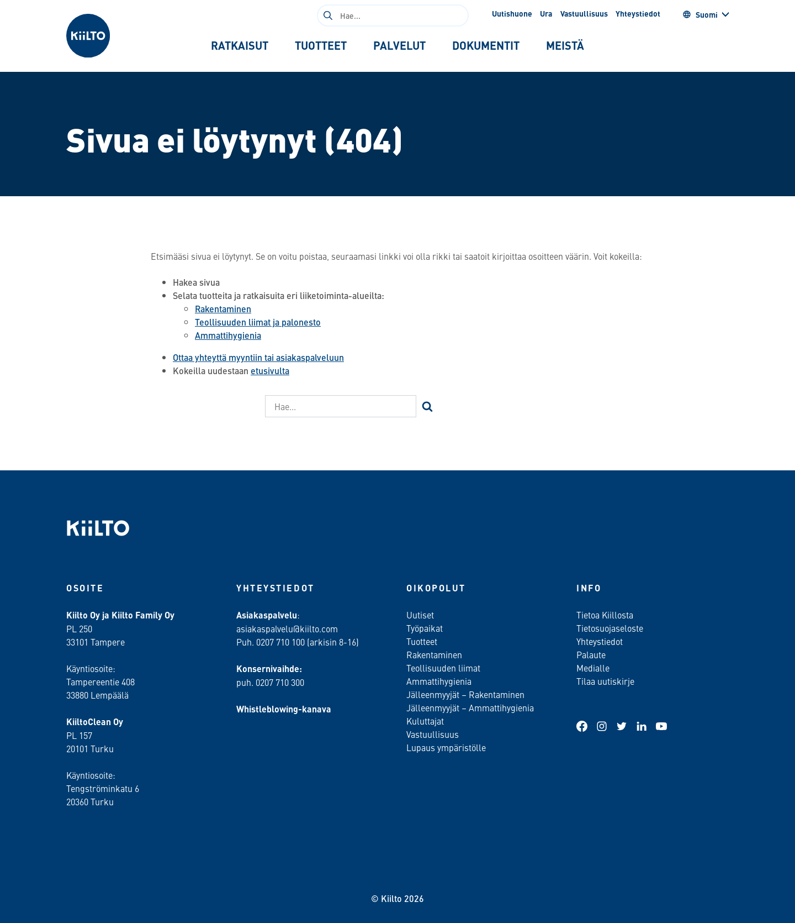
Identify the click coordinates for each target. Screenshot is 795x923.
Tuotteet (421, 641)
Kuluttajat (425, 721)
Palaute (591, 654)
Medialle (594, 668)
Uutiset (420, 615)
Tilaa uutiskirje (605, 681)
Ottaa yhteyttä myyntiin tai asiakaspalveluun (258, 357)
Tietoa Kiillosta (604, 615)
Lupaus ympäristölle (446, 747)
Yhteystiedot (638, 13)
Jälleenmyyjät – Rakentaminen (465, 694)
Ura (546, 13)
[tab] (240, 45)
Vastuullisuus (584, 13)
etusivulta (270, 370)
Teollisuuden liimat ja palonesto (258, 322)
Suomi (700, 14)
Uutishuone (512, 13)
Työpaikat (424, 628)
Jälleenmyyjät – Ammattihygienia (470, 707)
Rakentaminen (223, 308)
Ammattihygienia (228, 335)
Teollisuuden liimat (443, 668)
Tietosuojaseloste (609, 628)
